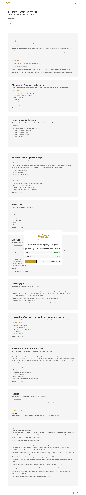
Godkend (30, 261)
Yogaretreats (48, 3)
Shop (60, 3)
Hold (26, 3)
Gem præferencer (55, 261)
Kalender (55, 3)
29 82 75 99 (41, 493)
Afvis (43, 261)
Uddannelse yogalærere (35, 3)
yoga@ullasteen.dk (49, 493)
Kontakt (71, 3)
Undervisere (20, 3)
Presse (65, 3)
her (50, 476)
